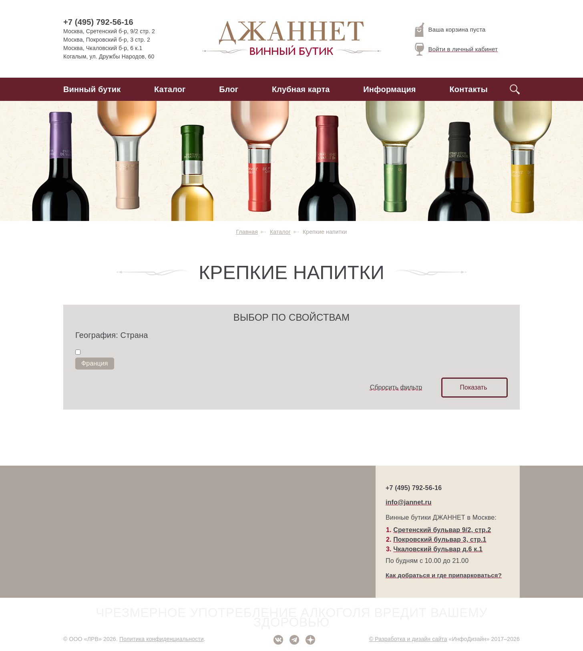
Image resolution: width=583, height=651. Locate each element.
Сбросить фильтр (396, 387)
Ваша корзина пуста (450, 29)
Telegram (294, 640)
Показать (473, 387)
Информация (389, 89)
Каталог (170, 89)
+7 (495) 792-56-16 (98, 22)
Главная (246, 232)
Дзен (310, 640)
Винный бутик (92, 89)
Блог (228, 89)
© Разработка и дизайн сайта (408, 639)
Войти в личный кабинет (456, 49)
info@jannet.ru (409, 502)
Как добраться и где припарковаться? (444, 575)
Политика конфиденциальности (161, 639)
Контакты (468, 89)
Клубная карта (301, 89)
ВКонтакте (278, 640)
